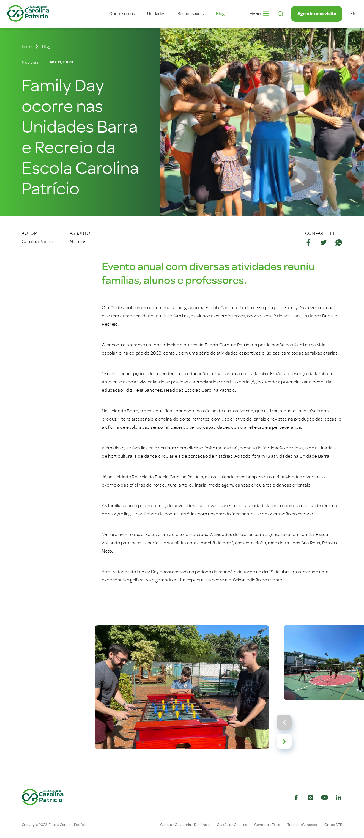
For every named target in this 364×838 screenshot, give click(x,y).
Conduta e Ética (267, 825)
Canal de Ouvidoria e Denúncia (185, 825)
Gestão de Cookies (232, 825)
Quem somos (122, 14)
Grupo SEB (333, 825)
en (353, 13)
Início (27, 46)
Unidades (156, 14)
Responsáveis (190, 14)
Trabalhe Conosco (302, 825)
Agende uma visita (316, 13)
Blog (220, 14)
